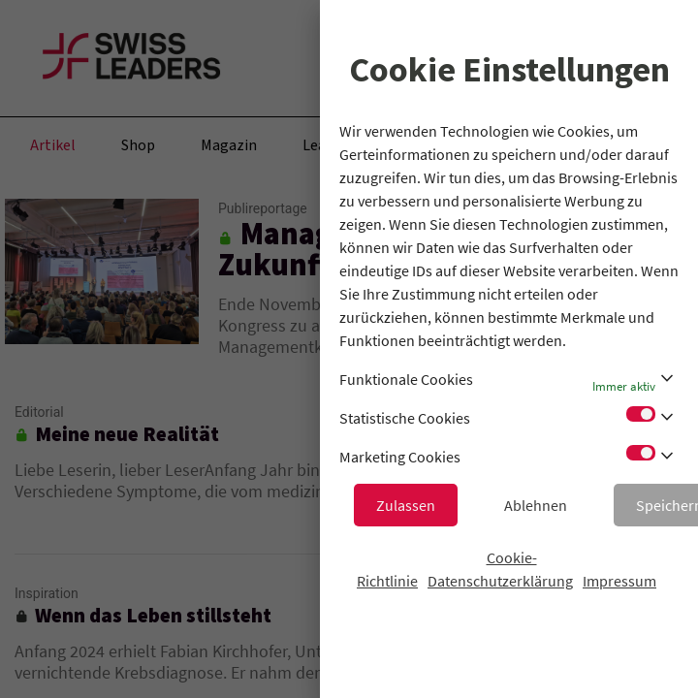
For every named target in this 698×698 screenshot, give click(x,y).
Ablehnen (535, 505)
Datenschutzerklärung (500, 580)
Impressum (619, 580)
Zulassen (405, 505)
